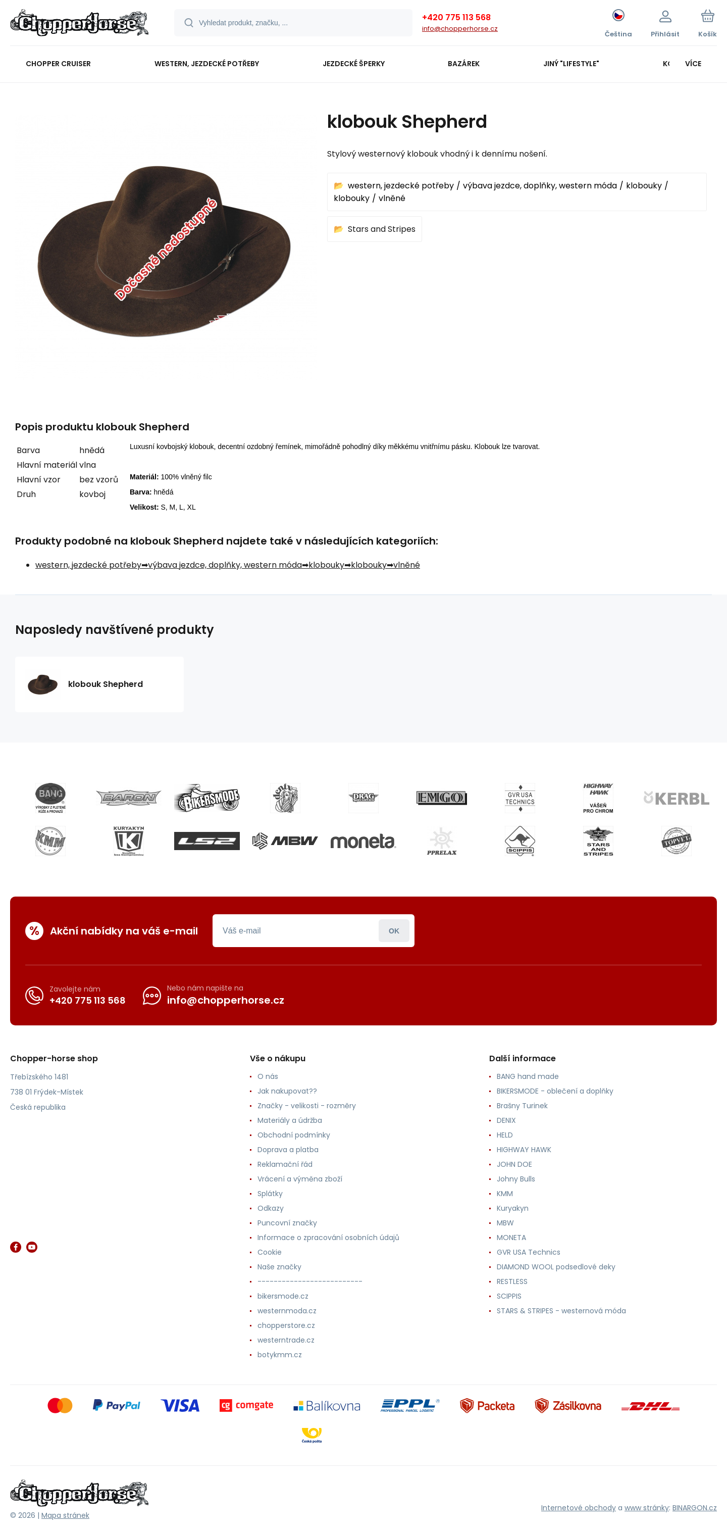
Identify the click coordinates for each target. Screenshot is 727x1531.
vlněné (392, 198)
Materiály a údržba (289, 1120)
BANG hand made (528, 1076)
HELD (505, 1135)
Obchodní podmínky (293, 1135)
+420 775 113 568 (456, 17)
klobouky (644, 185)
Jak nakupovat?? (287, 1091)
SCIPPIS (509, 1296)
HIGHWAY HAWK (524, 1150)
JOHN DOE (514, 1164)
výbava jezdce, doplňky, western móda (540, 185)
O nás (267, 1076)
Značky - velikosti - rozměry (306, 1106)
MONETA (511, 1237)
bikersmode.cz (282, 1296)
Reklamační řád (285, 1164)
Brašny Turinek (522, 1106)
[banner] (79, 24)
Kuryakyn (513, 1208)
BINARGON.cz (694, 1508)
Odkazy (270, 1208)
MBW (505, 1223)
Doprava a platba (288, 1150)
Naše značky (279, 1267)
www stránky (647, 1508)
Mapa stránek (65, 1515)
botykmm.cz (279, 1355)
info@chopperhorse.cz (460, 28)
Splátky (270, 1194)
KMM (505, 1194)
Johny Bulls (516, 1179)
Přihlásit (394, 930)
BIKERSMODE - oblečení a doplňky (555, 1091)
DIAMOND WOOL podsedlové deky (556, 1267)
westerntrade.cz (286, 1340)
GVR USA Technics (528, 1252)
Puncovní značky (287, 1223)
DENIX (506, 1120)
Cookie (269, 1252)
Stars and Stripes (382, 229)
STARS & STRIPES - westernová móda (561, 1311)
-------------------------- (309, 1281)
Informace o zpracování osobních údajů (328, 1237)
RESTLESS (512, 1281)
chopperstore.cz (286, 1325)
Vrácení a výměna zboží (299, 1179)
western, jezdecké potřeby (401, 185)
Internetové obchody (578, 1508)
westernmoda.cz (287, 1311)
